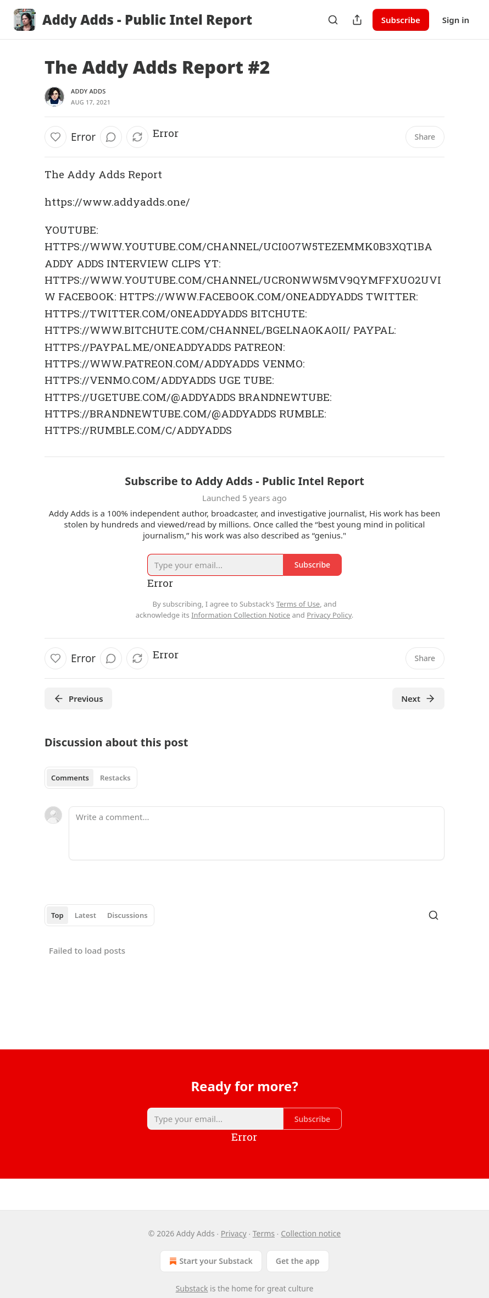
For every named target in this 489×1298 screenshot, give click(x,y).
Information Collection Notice (240, 615)
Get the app (298, 1261)
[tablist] (91, 778)
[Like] (55, 137)
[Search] (333, 20)
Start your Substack (209, 1261)
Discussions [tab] (127, 915)
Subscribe (400, 19)
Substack (192, 1288)
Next (418, 698)
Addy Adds (88, 91)
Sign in (455, 19)
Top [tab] (57, 915)
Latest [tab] (85, 915)
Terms (264, 1233)
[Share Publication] (357, 20)
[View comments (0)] (111, 137)
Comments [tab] (70, 778)
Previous (78, 698)
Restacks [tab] (115, 778)
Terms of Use (298, 604)
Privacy (234, 1233)
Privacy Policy (329, 615)
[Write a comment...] (256, 833)
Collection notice (311, 1233)
